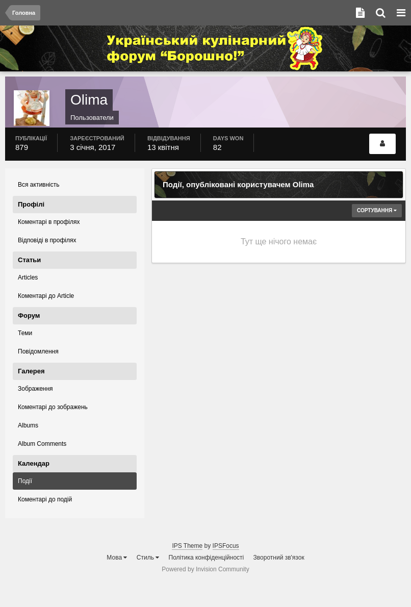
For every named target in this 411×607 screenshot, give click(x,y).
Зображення (35, 388)
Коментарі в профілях (49, 221)
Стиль (148, 557)
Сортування (377, 210)
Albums (28, 425)
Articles (28, 277)
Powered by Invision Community (205, 569)
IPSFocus (226, 545)
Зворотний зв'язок (278, 557)
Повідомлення (38, 351)
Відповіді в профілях (47, 240)
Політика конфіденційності (206, 557)
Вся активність (39, 184)
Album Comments (42, 443)
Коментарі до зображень (53, 407)
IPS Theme (187, 545)
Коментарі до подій (45, 499)
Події (25, 481)
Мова (117, 557)
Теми (25, 333)
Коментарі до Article (46, 295)
